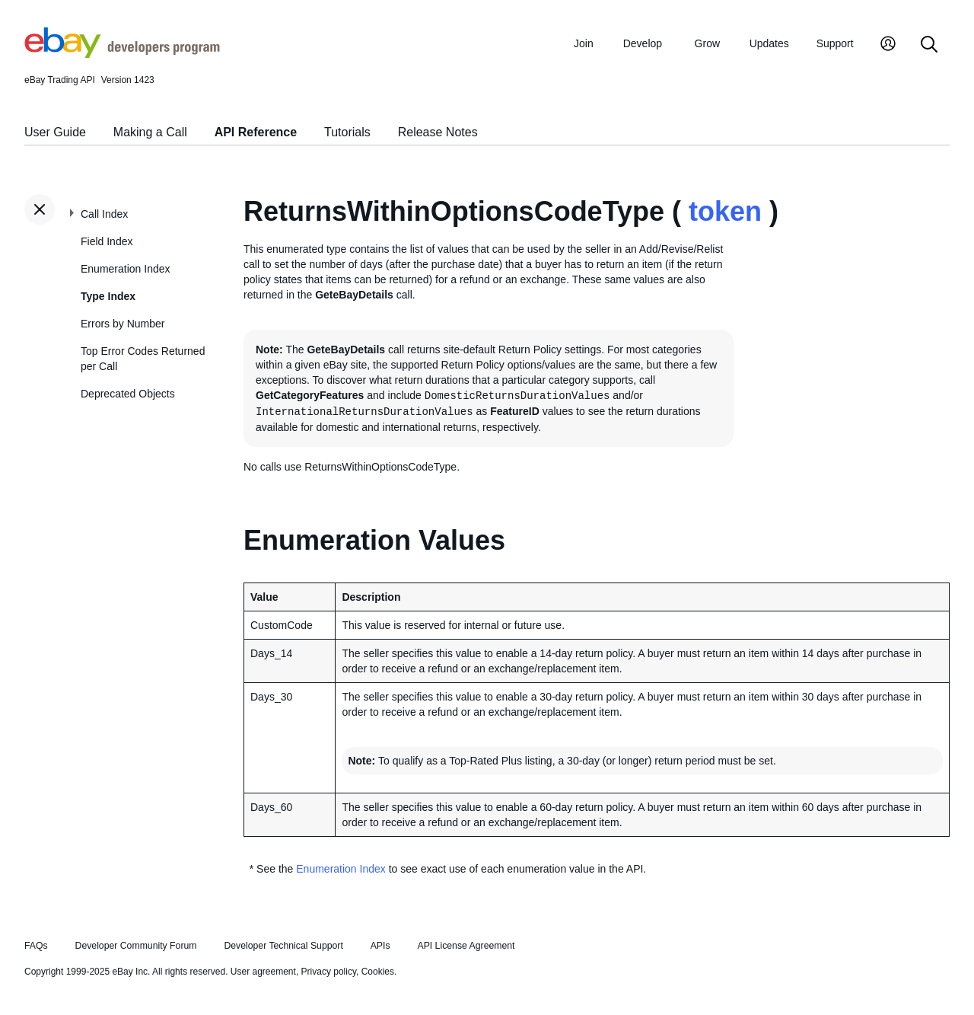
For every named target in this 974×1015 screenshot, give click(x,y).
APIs (380, 945)
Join (584, 43)
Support (835, 43)
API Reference (256, 132)
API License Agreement (465, 945)
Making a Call (150, 132)
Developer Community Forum (136, 945)
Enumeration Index (125, 269)
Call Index (104, 214)
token (725, 211)
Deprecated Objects (128, 394)
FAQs (36, 945)
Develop (642, 43)
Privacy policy (328, 971)
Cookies (377, 971)
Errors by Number (122, 324)
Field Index (106, 241)
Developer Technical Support (283, 945)
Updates (769, 43)
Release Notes (438, 132)
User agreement (263, 971)
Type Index (108, 296)
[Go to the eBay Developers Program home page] (122, 54)
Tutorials (347, 132)
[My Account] (888, 45)
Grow (707, 43)
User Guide (55, 132)
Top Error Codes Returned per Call (143, 358)
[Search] (929, 45)
